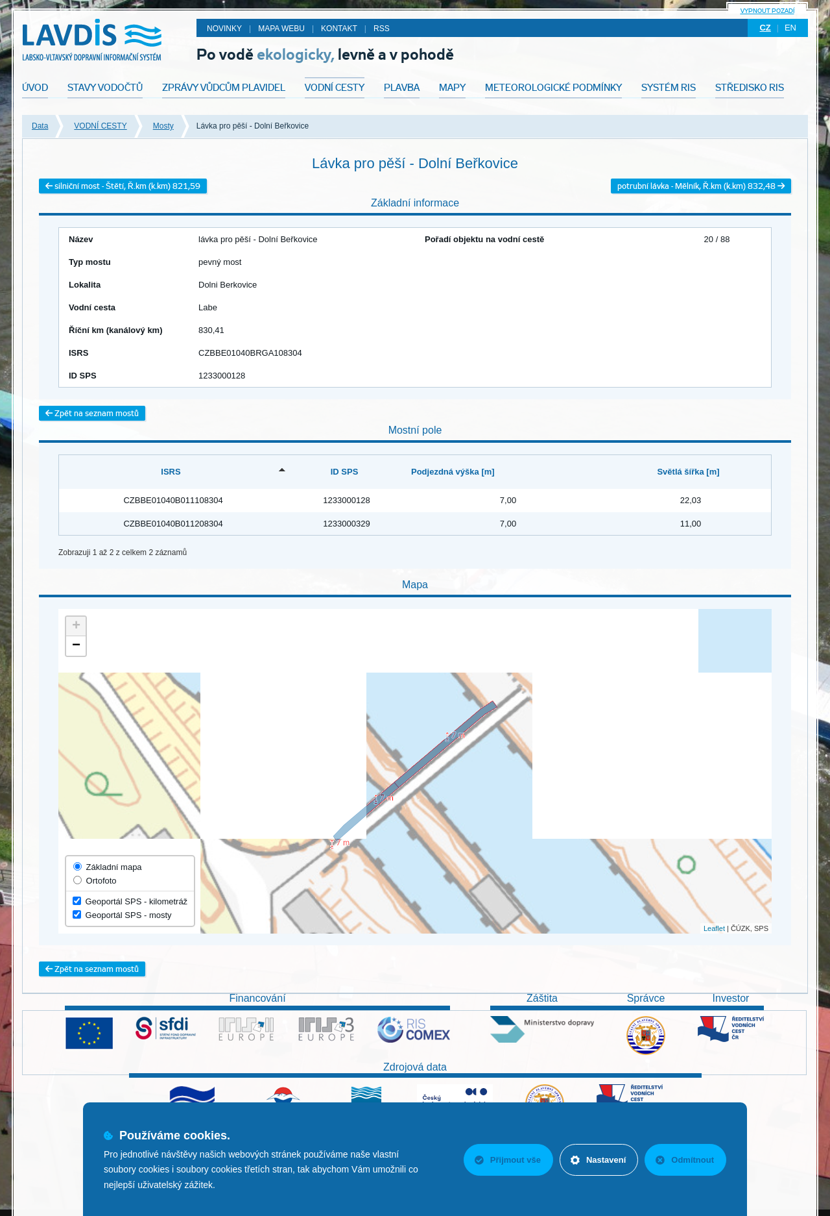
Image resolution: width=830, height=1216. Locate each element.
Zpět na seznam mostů (92, 413)
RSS (382, 28)
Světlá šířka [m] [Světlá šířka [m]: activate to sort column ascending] (688, 472)
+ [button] (76, 626)
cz (764, 27)
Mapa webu (281, 28)
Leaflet (714, 928)
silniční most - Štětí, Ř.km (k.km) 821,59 (122, 186)
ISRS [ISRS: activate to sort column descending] (170, 472)
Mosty (163, 125)
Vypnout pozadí (767, 10)
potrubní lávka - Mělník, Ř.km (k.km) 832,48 (701, 186)
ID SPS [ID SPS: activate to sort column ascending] (345, 472)
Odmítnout (685, 1160)
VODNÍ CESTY (100, 125)
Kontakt (339, 28)
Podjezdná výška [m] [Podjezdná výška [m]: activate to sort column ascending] (453, 472)
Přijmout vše (508, 1160)
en (790, 27)
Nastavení (598, 1160)
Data (40, 125)
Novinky (224, 28)
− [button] (76, 646)
